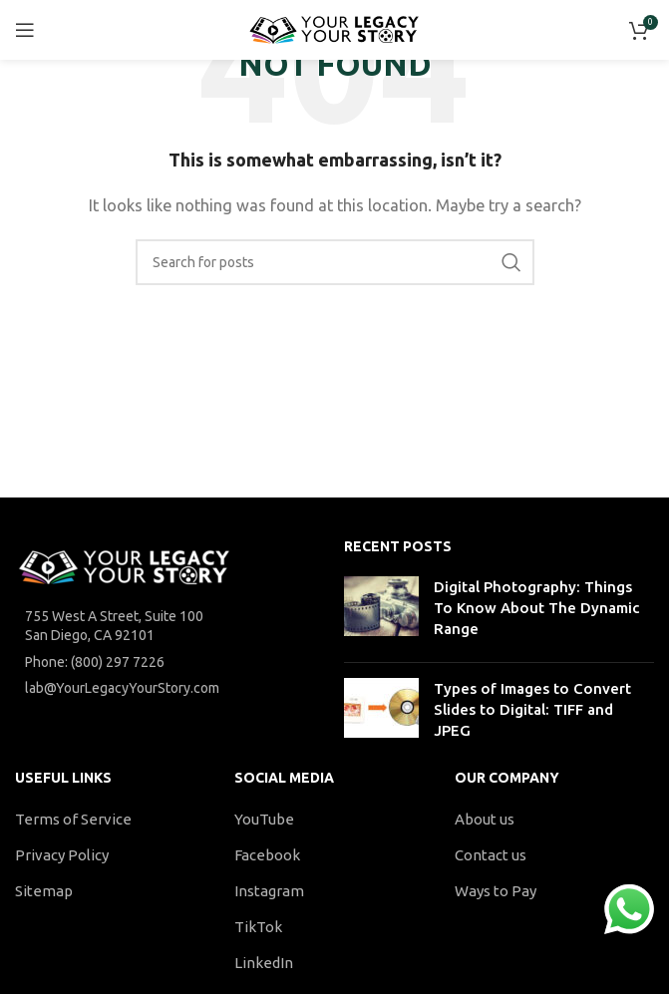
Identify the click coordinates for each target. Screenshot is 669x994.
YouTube (264, 819)
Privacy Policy (62, 854)
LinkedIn (263, 962)
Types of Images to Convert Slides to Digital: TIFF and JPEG (532, 709)
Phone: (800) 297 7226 (95, 662)
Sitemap (44, 890)
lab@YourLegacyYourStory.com (122, 688)
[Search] (335, 262)
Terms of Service (73, 819)
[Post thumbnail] (381, 611)
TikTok (258, 926)
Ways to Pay (495, 890)
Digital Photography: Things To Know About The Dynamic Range (536, 607)
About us (484, 819)
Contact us (490, 854)
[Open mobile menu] (25, 30)
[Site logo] (334, 28)
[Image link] (124, 565)
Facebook (267, 854)
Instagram (269, 890)
